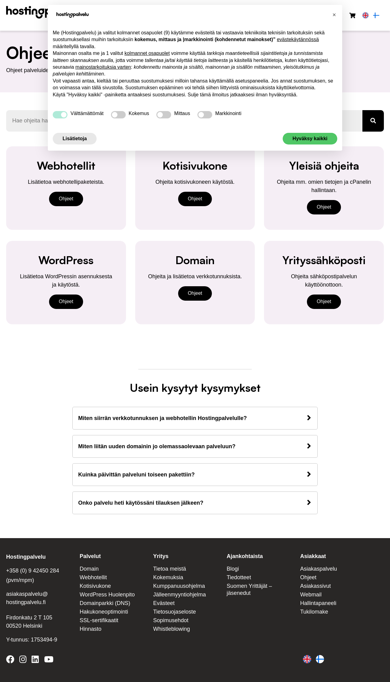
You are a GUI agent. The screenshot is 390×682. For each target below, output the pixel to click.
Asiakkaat (313, 556)
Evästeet (164, 603)
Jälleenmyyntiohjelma (179, 594)
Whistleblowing (171, 629)
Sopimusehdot (171, 620)
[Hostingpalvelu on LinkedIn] (35, 660)
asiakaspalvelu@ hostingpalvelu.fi (27, 598)
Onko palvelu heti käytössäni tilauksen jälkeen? (140, 503)
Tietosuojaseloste (174, 612)
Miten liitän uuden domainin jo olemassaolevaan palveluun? (156, 446)
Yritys (161, 556)
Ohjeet (66, 198)
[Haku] (373, 121)
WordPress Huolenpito (107, 594)
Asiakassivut (315, 586)
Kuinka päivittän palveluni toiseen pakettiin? (136, 475)
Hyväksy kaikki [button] (309, 138)
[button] (334, 15)
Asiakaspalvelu (318, 569)
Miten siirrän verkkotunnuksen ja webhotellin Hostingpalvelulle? (162, 418)
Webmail (311, 594)
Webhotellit (93, 577)
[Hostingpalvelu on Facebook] (11, 660)
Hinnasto (90, 629)
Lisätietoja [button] (75, 138)
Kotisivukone (95, 586)
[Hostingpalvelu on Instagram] (23, 660)
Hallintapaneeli (318, 603)
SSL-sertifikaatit (99, 620)
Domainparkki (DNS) (105, 603)
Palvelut (90, 556)
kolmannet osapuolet (147, 53)
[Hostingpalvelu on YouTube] (48, 660)
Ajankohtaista (245, 556)
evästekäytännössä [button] (298, 39)
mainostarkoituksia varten (103, 67)
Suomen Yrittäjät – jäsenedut (249, 589)
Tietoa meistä (169, 569)
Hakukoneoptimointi (104, 612)
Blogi (233, 569)
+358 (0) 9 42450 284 (32, 571)
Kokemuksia (168, 577)
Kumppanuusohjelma (179, 586)
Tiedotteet (239, 577)
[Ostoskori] (352, 15)
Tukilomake (314, 612)
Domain (89, 569)
